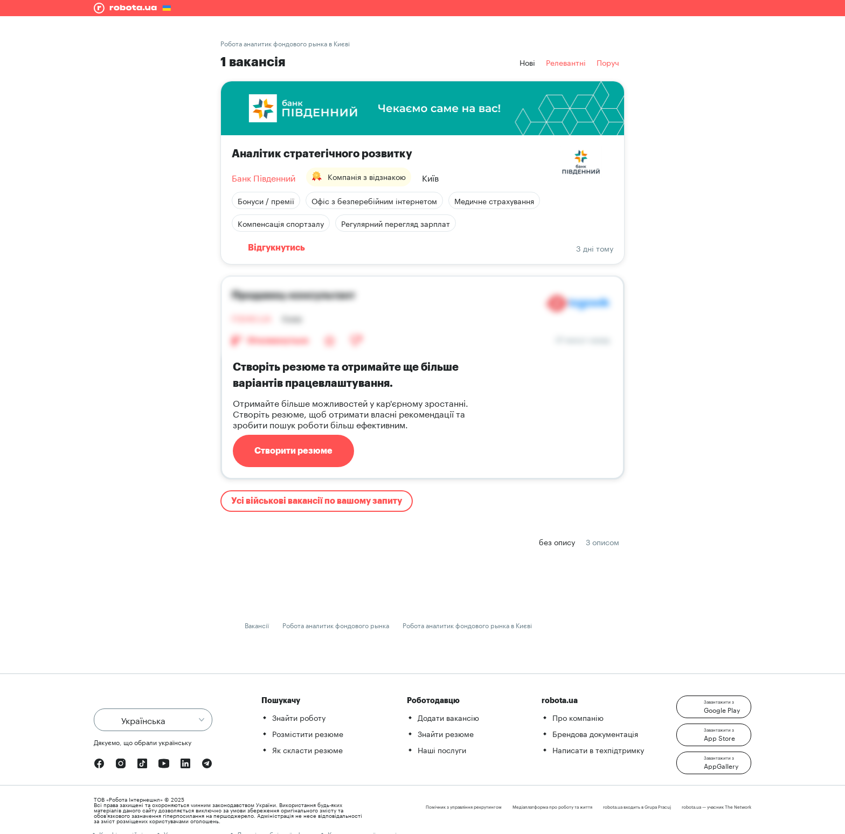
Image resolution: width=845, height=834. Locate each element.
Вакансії (257, 625)
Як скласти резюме (307, 749)
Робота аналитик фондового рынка (335, 625)
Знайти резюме (446, 733)
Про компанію (578, 717)
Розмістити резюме (307, 733)
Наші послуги (442, 749)
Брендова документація (595, 733)
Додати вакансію (448, 717)
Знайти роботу (298, 717)
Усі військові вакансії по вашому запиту (316, 501)
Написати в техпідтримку (598, 749)
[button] (713, 707)
